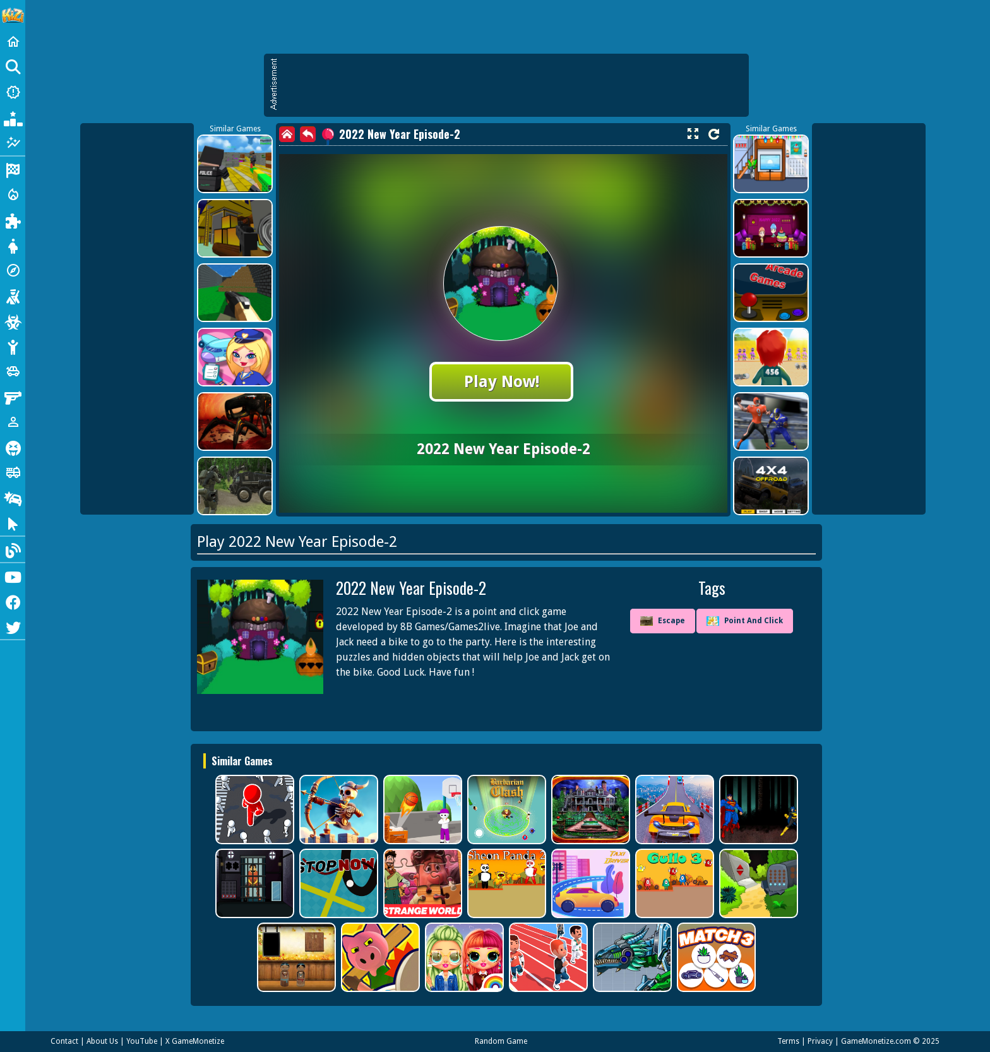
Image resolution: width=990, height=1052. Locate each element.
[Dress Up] (12, 245)
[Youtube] (12, 576)
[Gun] (12, 396)
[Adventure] (12, 270)
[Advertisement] (512, 85)
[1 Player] (12, 421)
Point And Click (745, 621)
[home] (287, 134)
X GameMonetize (194, 1041)
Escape (662, 621)
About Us (102, 1041)
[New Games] (12, 92)
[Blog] (12, 549)
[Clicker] (12, 522)
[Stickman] (12, 346)
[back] (308, 134)
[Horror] (12, 447)
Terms (788, 1041)
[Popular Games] (12, 117)
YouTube (141, 1041)
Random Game (501, 1041)
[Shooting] (12, 295)
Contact (64, 1041)
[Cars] (12, 371)
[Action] (12, 194)
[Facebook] (12, 601)
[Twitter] (12, 626)
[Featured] (12, 142)
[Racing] (12, 169)
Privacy (820, 1041)
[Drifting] (12, 497)
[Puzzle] (12, 219)
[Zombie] (12, 320)
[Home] (12, 41)
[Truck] (12, 472)
